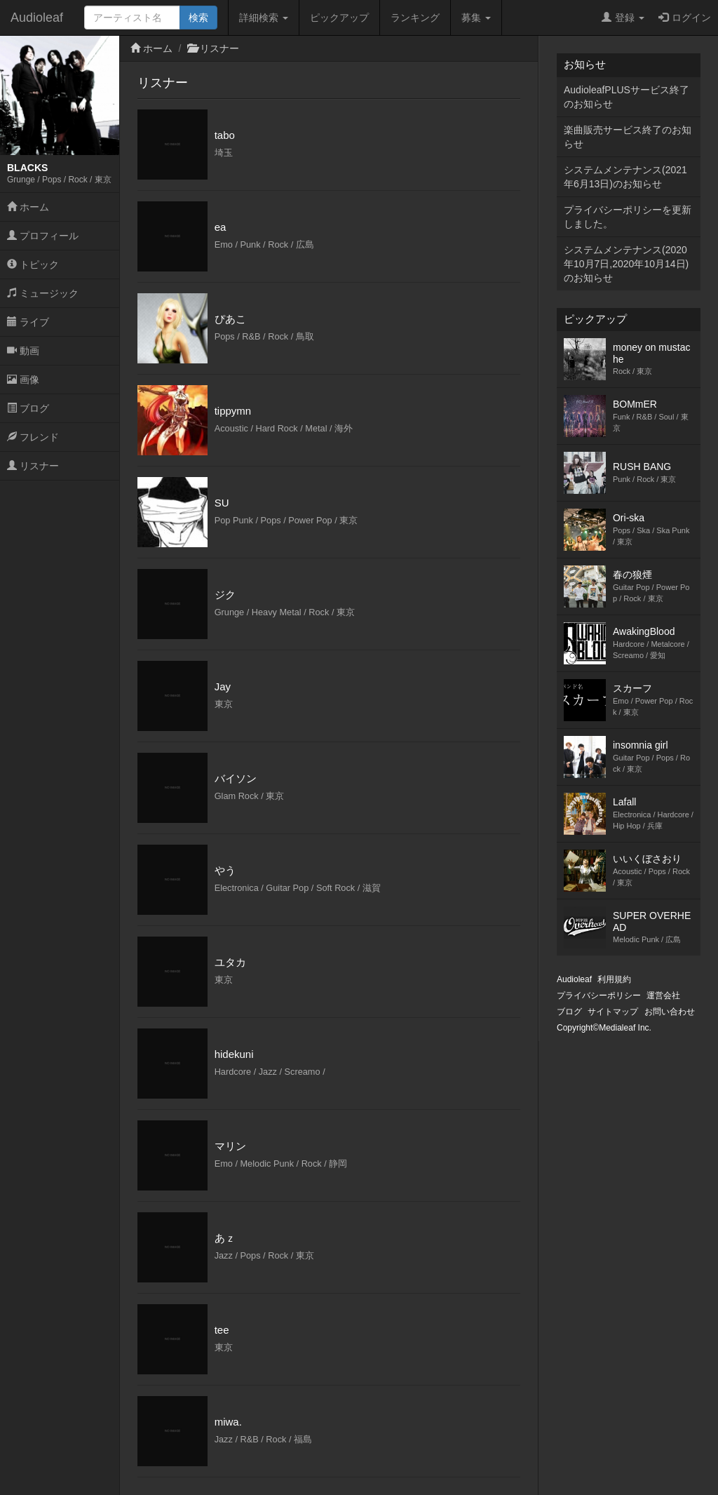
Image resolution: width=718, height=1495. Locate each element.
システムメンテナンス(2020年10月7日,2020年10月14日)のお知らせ (626, 263)
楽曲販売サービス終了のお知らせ (627, 136)
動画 (23, 350)
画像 (23, 379)
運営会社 (663, 995)
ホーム (28, 207)
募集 (476, 17)
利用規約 (614, 979)
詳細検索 (263, 17)
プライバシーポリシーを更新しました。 (627, 216)
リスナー (33, 465)
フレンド (33, 437)
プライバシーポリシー (599, 995)
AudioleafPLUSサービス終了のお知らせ (626, 96)
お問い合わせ (669, 1012)
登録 (623, 17)
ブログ (28, 408)
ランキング (415, 17)
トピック (33, 264)
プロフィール (43, 235)
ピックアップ (339, 17)
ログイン (684, 17)
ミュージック (43, 293)
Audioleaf (37, 18)
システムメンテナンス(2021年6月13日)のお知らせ (625, 176)
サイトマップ (613, 1012)
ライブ (28, 322)
